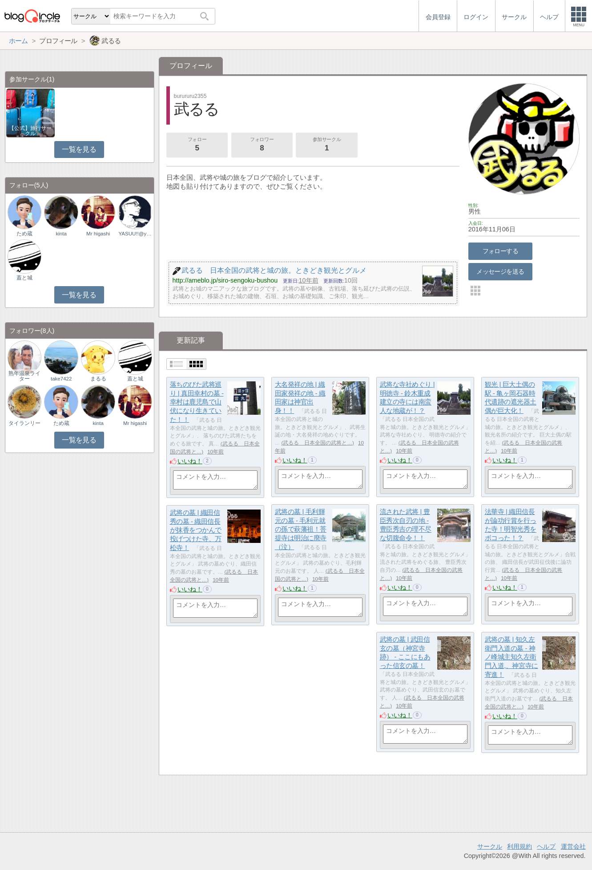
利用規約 (519, 846)
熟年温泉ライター (24, 376)
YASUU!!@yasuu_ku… (134, 233)
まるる (98, 378)
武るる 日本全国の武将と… (317, 442)
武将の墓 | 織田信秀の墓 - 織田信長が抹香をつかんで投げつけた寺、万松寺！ (195, 530)
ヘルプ (546, 846)
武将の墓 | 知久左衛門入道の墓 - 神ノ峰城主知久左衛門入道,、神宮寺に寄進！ (511, 656)
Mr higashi (98, 233)
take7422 (61, 378)
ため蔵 (24, 233)
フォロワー (262, 145)
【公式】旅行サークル (30, 130)
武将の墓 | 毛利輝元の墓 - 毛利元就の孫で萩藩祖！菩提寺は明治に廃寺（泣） (300, 529)
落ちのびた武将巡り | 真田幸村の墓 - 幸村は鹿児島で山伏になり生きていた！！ (197, 401)
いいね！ (189, 461)
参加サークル (326, 145)
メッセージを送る (500, 271)
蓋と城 (24, 277)
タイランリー (24, 423)
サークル (489, 846)
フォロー (197, 145)
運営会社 (573, 846)
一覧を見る (79, 149)
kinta (61, 233)
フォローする (501, 251)
